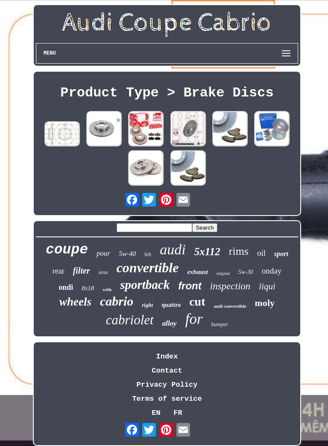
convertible (148, 267)
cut (197, 301)
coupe (67, 250)
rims (239, 251)
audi (172, 249)
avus (103, 272)
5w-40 (127, 253)
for (194, 319)
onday (271, 270)
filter (81, 270)
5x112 (207, 251)
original (223, 273)
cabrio (116, 301)
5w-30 (245, 272)
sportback (145, 285)
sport (281, 253)
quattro (171, 305)
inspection (230, 286)
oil (261, 252)
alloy (169, 323)
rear (58, 271)
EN (156, 413)
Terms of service (167, 399)
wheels (75, 301)
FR (177, 413)
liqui (267, 286)
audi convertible (230, 306)
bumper (219, 324)
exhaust (197, 271)
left (147, 254)
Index (167, 357)
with (106, 289)
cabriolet (130, 319)
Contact (167, 371)
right (147, 305)
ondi (66, 287)
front (190, 286)
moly (265, 302)
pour (103, 253)
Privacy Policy (167, 385)
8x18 (88, 288)
